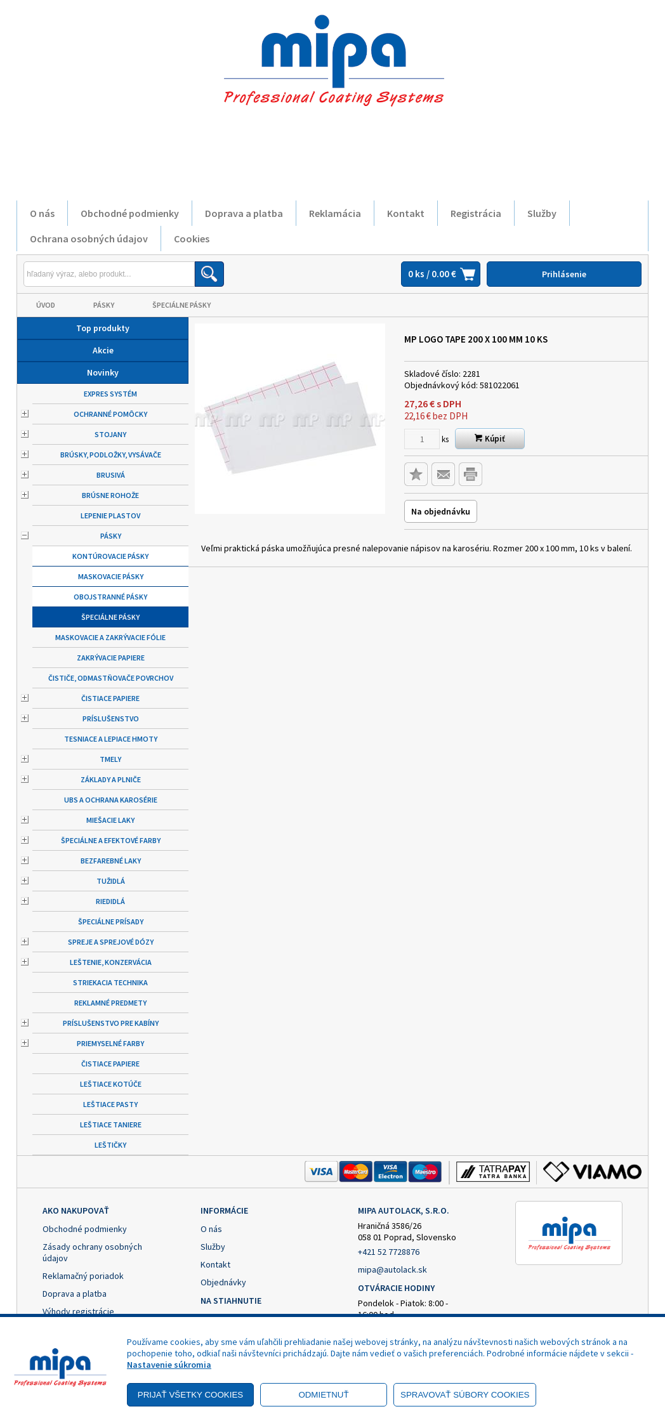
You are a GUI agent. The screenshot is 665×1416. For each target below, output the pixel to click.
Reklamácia (335, 213)
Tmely (110, 759)
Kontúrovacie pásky (110, 556)
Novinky (103, 372)
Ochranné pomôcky (110, 414)
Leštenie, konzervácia (111, 962)
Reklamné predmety (110, 1002)
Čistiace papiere (110, 698)
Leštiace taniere (111, 1124)
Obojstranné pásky (110, 596)
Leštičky (110, 1145)
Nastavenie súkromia (169, 1364)
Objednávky (223, 1282)
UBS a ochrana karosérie (110, 799)
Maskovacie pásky (110, 576)
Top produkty (102, 328)
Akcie (103, 350)
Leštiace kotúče (111, 1084)
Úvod (45, 305)
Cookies (191, 238)
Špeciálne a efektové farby (111, 840)
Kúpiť (490, 438)
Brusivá (110, 475)
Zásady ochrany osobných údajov (92, 1252)
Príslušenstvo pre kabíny (111, 1023)
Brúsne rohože (110, 495)
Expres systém (110, 393)
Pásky (103, 305)
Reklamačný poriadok (83, 1276)
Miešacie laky (110, 820)
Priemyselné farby (110, 1043)
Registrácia (476, 213)
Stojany (110, 434)
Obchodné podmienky (130, 213)
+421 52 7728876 (388, 1251)
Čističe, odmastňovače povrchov (110, 678)
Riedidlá (110, 901)
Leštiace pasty (110, 1104)
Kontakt (406, 213)
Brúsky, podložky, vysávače (110, 454)
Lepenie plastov (110, 515)
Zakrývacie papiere (111, 657)
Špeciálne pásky (181, 305)
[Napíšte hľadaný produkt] (109, 274)
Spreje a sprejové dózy (111, 942)
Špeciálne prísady (110, 921)
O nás (42, 213)
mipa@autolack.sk (392, 1269)
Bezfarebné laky (111, 860)
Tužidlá (110, 881)
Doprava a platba (244, 213)
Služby (541, 213)
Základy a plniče (111, 779)
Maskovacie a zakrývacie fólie (110, 637)
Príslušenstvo (110, 718)
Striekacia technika (110, 982)
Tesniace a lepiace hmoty (110, 739)
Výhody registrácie (78, 1311)
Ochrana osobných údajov (89, 238)
